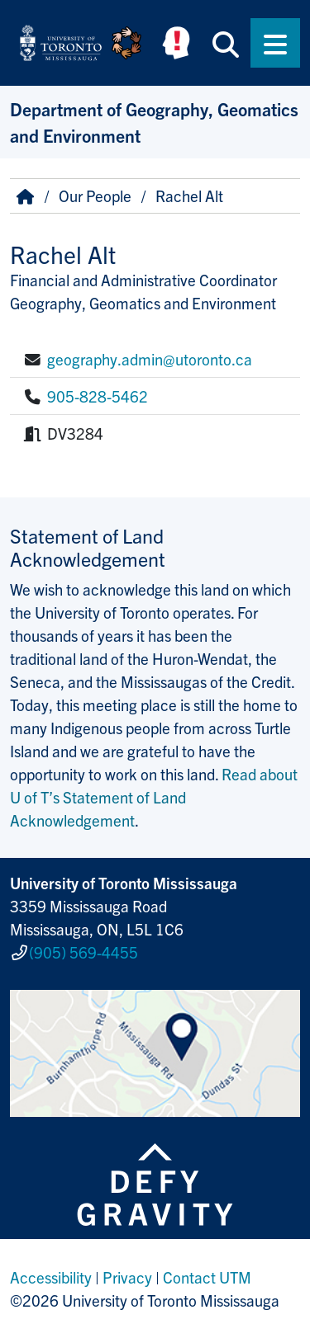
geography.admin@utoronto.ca (149, 359)
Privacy (127, 1277)
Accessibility (51, 1277)
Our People (95, 195)
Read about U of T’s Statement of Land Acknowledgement (154, 797)
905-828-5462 (97, 396)
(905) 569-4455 (83, 952)
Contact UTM (207, 1277)
